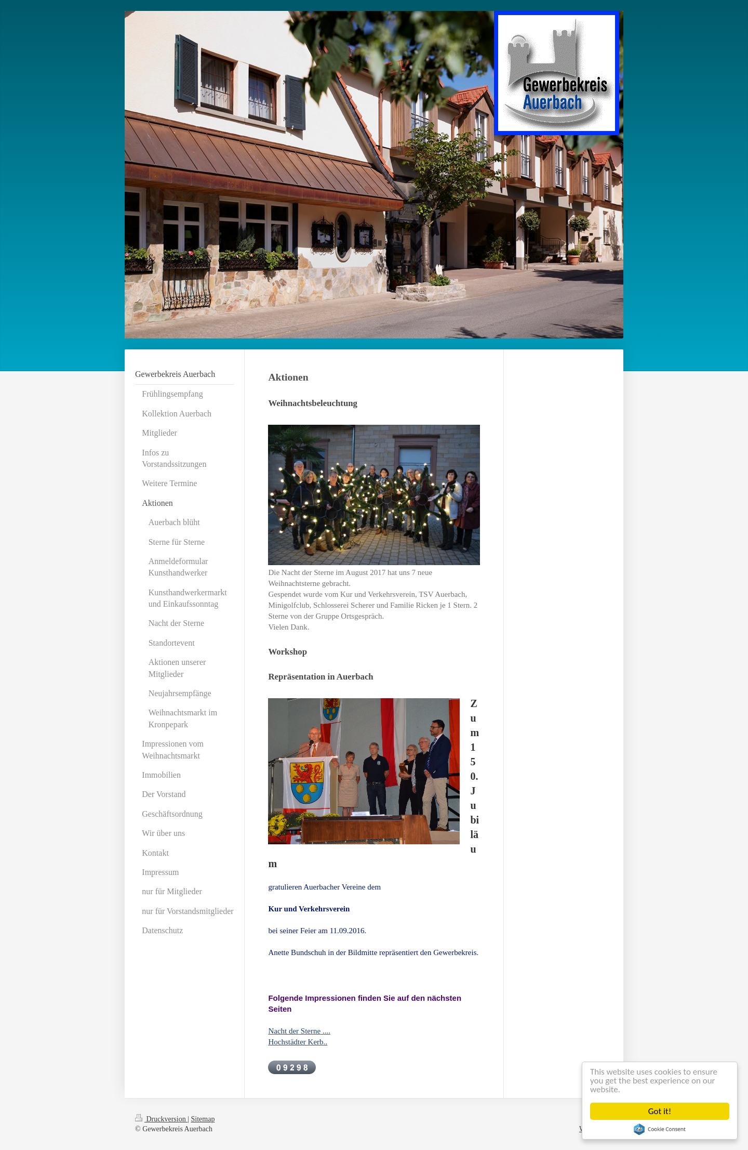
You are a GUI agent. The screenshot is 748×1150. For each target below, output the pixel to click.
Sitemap (203, 1119)
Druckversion (161, 1119)
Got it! (659, 1111)
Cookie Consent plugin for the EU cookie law (660, 1129)
